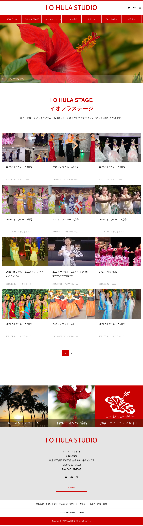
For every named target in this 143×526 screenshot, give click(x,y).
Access (71, 488)
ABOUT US (12, 19)
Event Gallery (111, 19)
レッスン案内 (71, 19)
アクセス (91, 19)
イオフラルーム (24, 179)
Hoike (113, 284)
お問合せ (131, 19)
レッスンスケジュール (51, 19)
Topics (81, 513)
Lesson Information (67, 513)
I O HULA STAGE (31, 19)
